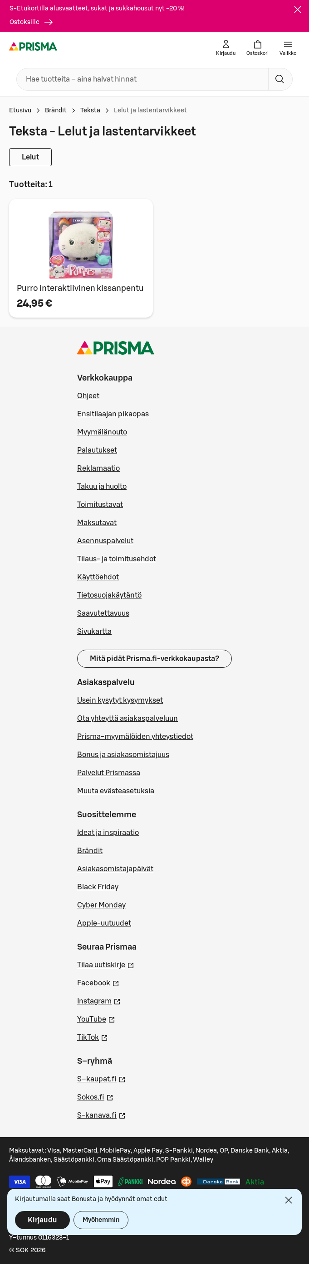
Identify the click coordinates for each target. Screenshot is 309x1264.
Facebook (98, 982)
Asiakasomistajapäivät (115, 869)
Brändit (56, 110)
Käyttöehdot (98, 577)
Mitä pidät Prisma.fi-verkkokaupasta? (154, 658)
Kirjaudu (42, 1220)
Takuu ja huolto (102, 486)
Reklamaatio (98, 468)
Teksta (90, 110)
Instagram (99, 1000)
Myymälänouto (102, 432)
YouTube (96, 1018)
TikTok (92, 1037)
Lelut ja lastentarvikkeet (150, 110)
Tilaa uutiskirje (105, 964)
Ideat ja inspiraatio (108, 832)
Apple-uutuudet (104, 923)
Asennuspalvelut (105, 541)
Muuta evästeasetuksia (115, 791)
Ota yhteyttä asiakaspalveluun (127, 718)
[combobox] (141, 79)
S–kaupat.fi (101, 1078)
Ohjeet (88, 396)
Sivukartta (94, 631)
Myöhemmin (101, 1220)
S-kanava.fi (101, 1114)
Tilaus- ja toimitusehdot (116, 559)
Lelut (30, 157)
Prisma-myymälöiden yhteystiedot (135, 736)
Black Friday (97, 887)
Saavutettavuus (103, 613)
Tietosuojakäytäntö (109, 595)
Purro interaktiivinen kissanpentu (80, 288)
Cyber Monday (101, 905)
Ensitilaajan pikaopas (113, 414)
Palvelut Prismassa (108, 773)
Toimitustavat (100, 504)
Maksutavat (97, 522)
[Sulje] (298, 9)
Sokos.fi (95, 1096)
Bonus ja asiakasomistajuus (123, 754)
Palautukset (97, 450)
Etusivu (20, 110)
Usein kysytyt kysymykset (120, 700)
